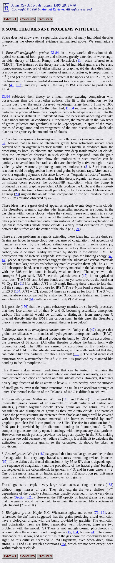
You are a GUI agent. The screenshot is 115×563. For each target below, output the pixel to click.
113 (65, 399)
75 (63, 544)
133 (18, 85)
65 (4, 461)
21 (78, 229)
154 (17, 291)
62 (3, 143)
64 (31, 299)
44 (3, 260)
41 (12, 85)
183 (109, 484)
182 (41, 454)
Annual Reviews (53, 9)
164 (75, 532)
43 (110, 256)
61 (21, 283)
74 (92, 532)
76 (96, 512)
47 (93, 330)
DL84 (55, 52)
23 (17, 194)
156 (24, 306)
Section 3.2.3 (24, 497)
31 (87, 166)
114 (79, 60)
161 (103, 512)
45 (69, 532)
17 (84, 275)
